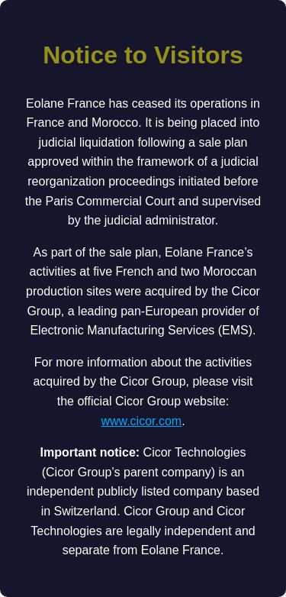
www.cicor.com (141, 421)
